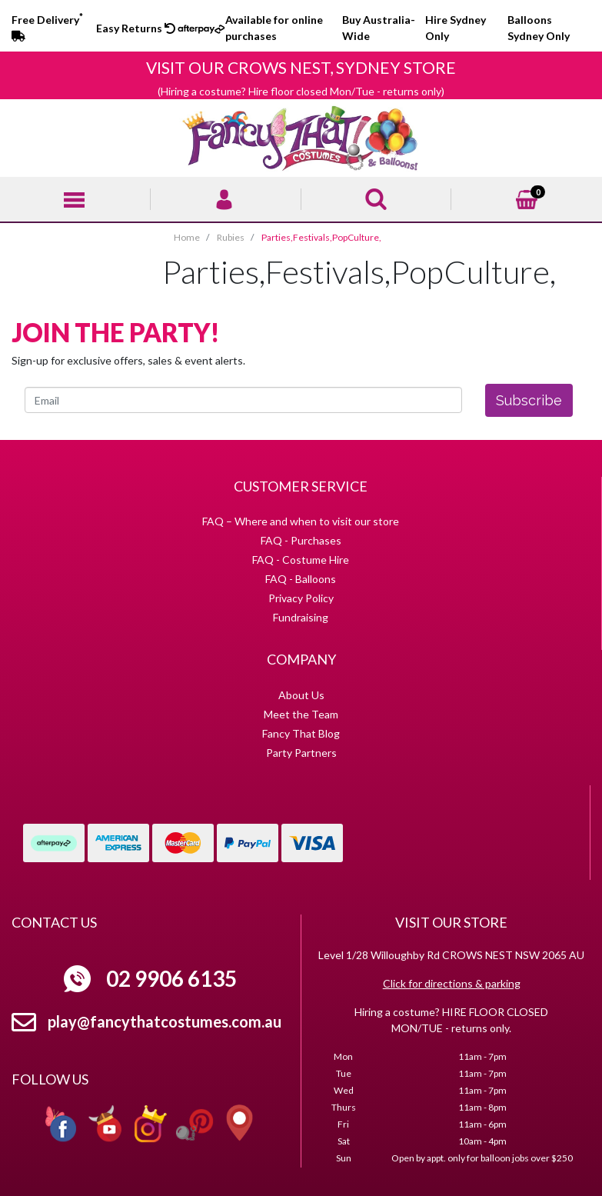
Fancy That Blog (301, 733)
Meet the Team (301, 714)
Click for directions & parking (452, 983)
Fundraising (300, 617)
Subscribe (529, 400)
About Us (301, 694)
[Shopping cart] (526, 197)
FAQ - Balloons (300, 578)
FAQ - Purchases (301, 540)
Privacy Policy (301, 598)
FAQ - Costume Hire (300, 559)
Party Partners (301, 752)
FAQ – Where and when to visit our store (300, 521)
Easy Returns (135, 28)
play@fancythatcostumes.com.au (164, 1021)
